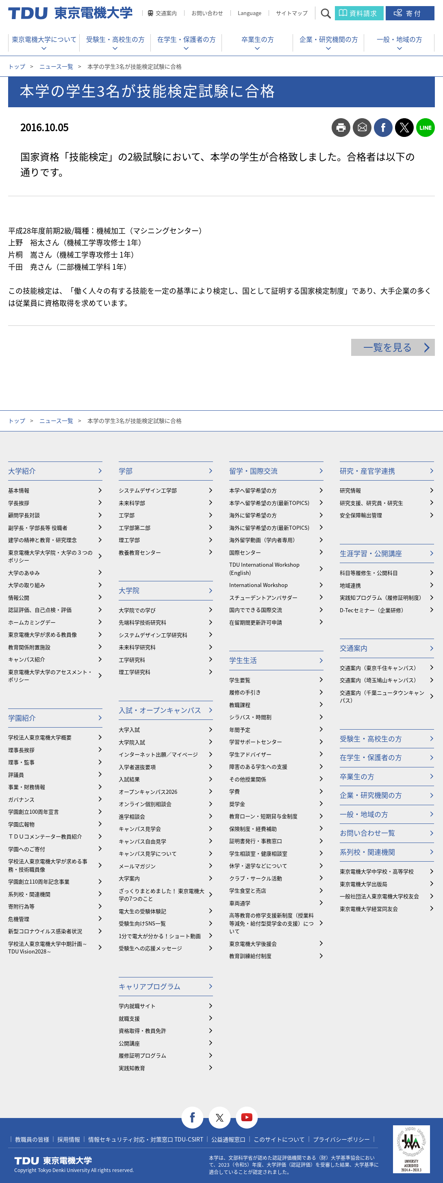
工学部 (127, 515)
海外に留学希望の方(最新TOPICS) (269, 527)
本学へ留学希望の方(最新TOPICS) (269, 503)
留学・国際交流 (253, 471)
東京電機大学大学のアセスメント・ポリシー (50, 676)
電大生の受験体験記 (142, 911)
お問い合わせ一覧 (367, 833)
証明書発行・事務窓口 (255, 841)
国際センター (245, 552)
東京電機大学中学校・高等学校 (377, 871)
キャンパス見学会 (140, 828)
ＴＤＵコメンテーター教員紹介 (45, 836)
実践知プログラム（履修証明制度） (382, 597)
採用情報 (68, 1139)
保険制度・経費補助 (253, 828)
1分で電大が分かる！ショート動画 (160, 936)
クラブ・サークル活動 (255, 878)
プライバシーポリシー (341, 1139)
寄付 (414, 13)
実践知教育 (132, 1068)
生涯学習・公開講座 (371, 553)
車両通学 (239, 903)
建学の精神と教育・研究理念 (42, 540)
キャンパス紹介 (26, 659)
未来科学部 (132, 503)
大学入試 (129, 729)
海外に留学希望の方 (253, 515)
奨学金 (237, 804)
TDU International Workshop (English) (264, 568)
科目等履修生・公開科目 (369, 572)
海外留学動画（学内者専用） (263, 540)
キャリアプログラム (149, 986)
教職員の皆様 (32, 1139)
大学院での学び (137, 610)
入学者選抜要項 (137, 767)
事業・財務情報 (26, 787)
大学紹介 (22, 471)
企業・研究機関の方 (329, 39)
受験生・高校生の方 (115, 39)
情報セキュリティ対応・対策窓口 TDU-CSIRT (145, 1139)
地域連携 (350, 585)
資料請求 (363, 13)
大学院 (129, 590)
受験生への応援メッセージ (150, 948)
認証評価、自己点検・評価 (40, 609)
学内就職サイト (137, 1006)
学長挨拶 (18, 503)
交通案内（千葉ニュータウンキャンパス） (382, 696)
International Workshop (258, 585)
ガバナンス (21, 799)
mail (362, 127)
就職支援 (129, 1018)
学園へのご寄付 (26, 849)
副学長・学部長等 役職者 (37, 527)
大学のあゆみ (24, 572)
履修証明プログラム (142, 1055)
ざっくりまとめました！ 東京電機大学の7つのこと (161, 895)
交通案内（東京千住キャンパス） (379, 668)
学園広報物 (21, 824)
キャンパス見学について (148, 853)
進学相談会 (132, 816)
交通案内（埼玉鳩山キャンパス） (379, 680)
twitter (404, 127)
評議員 (16, 774)
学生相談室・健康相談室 (258, 853)
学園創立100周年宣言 (33, 811)
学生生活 (243, 660)
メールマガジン (137, 866)
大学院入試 (132, 742)
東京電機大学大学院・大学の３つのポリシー (50, 556)
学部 (125, 471)
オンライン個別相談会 (145, 804)
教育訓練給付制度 (250, 956)
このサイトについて (279, 1139)
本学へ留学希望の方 (253, 490)
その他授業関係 (247, 779)
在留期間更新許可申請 (255, 622)
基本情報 (18, 490)
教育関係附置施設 (29, 647)
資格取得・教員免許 (142, 1030)
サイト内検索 (333, 13)
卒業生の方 (257, 39)
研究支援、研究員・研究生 (371, 503)
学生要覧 (239, 680)
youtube (247, 1118)
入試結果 (129, 779)
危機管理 (18, 919)
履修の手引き (245, 692)
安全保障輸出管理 (361, 515)
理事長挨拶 (21, 750)
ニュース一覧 (56, 66)
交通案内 (166, 13)
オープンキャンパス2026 (148, 791)
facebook (383, 127)
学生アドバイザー (250, 754)
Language (249, 13)
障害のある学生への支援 (258, 766)
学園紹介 (22, 718)
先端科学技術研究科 (142, 622)
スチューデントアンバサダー (263, 597)
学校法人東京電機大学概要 (40, 737)
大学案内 (129, 878)
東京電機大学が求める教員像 (42, 634)
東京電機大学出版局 (363, 884)
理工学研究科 (134, 672)
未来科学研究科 (137, 647)
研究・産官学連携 (367, 471)
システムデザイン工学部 (148, 490)
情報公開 (18, 597)
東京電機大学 (53, 1161)
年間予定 (239, 729)
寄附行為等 (21, 906)
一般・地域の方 (399, 39)
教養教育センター (140, 552)
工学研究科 (132, 659)
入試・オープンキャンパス (160, 710)
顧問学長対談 (24, 515)
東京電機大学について (44, 39)
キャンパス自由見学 (142, 841)
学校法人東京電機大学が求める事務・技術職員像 (47, 865)
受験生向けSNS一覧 (142, 923)
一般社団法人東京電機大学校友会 (379, 896)
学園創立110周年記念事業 (38, 881)
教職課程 (239, 704)
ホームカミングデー (32, 622)
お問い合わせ (207, 13)
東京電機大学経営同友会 (369, 908)
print (341, 127)
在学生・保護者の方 (186, 39)
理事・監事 (21, 762)
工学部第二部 (134, 527)
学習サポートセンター (255, 741)
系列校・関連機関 (29, 894)
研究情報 (350, 490)
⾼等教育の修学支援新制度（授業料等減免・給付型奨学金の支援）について (271, 923)
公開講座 (129, 1043)
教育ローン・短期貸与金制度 (263, 816)
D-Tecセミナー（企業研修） (373, 610)
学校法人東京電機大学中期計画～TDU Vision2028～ (47, 948)
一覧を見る (387, 347)
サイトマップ (292, 13)
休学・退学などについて (258, 865)
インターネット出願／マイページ (158, 754)
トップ (16, 66)
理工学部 (129, 540)
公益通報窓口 (228, 1139)
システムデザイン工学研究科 (153, 635)
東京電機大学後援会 (253, 943)
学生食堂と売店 (247, 890)
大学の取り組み (26, 585)
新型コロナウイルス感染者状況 (45, 931)
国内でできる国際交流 (255, 609)
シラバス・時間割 (250, 717)
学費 (234, 791)
